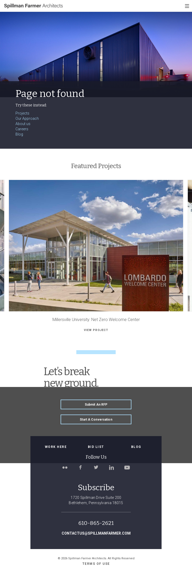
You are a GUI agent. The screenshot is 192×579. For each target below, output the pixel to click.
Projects (22, 113)
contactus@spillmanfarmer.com (96, 533)
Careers (21, 129)
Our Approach (27, 118)
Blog (19, 134)
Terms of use (96, 564)
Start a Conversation (96, 419)
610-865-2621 (96, 523)
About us (22, 124)
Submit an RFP (96, 404)
